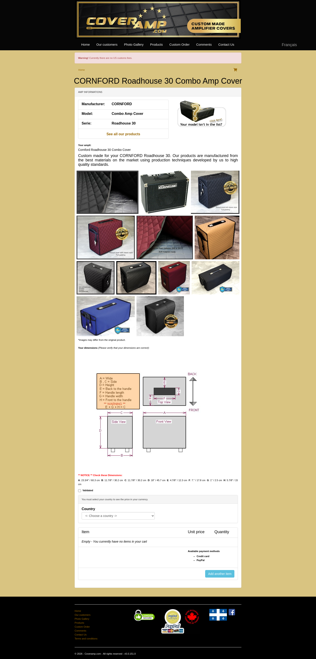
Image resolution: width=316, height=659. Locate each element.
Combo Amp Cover (127, 114)
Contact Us (226, 44)
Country (88, 509)
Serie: (86, 123)
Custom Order (179, 44)
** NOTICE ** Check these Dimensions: (100, 475)
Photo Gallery (134, 44)
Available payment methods (204, 551)
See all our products (123, 134)
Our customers (106, 44)
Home (85, 44)
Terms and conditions (86, 638)
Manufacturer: (93, 104)
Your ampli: (84, 145)
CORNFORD (122, 104)
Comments (204, 44)
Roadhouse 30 (124, 123)
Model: (87, 114)
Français (289, 45)
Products (156, 44)
